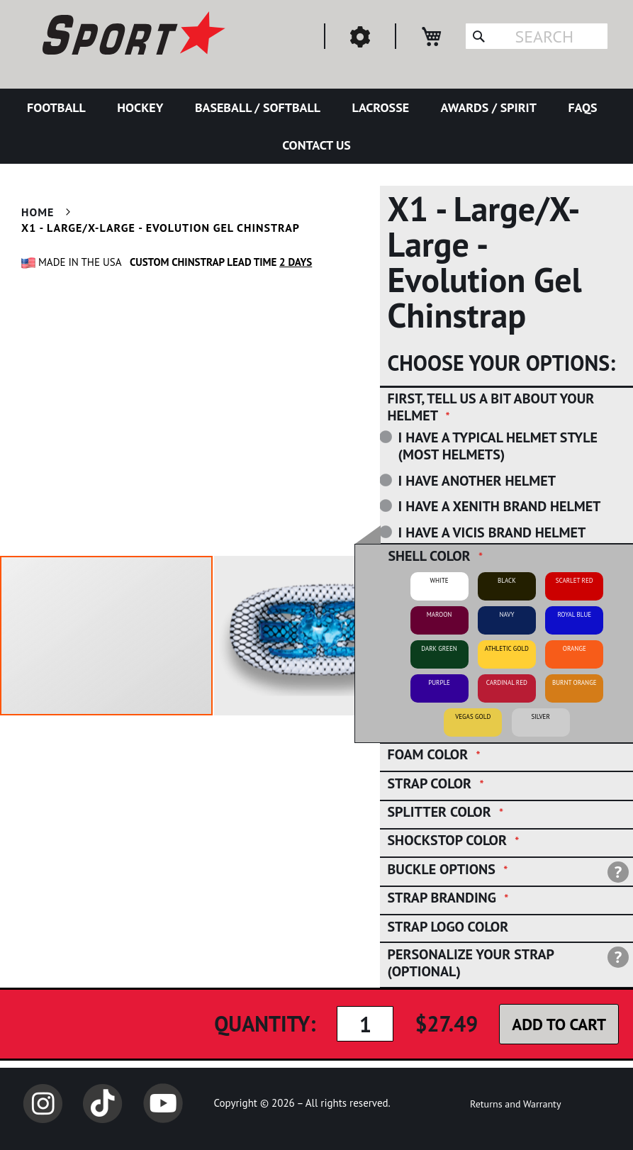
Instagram (42, 1103)
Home (37, 212)
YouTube (163, 1103)
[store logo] (132, 35)
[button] (321, 635)
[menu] (316, 126)
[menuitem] (59, 107)
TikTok (103, 1103)
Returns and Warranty (515, 1104)
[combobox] (536, 36)
